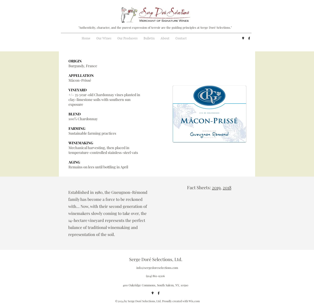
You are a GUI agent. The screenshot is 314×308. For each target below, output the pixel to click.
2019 (216, 187)
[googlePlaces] (243, 38)
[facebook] (249, 38)
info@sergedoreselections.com (157, 268)
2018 (227, 187)
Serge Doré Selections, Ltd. (155, 259)
